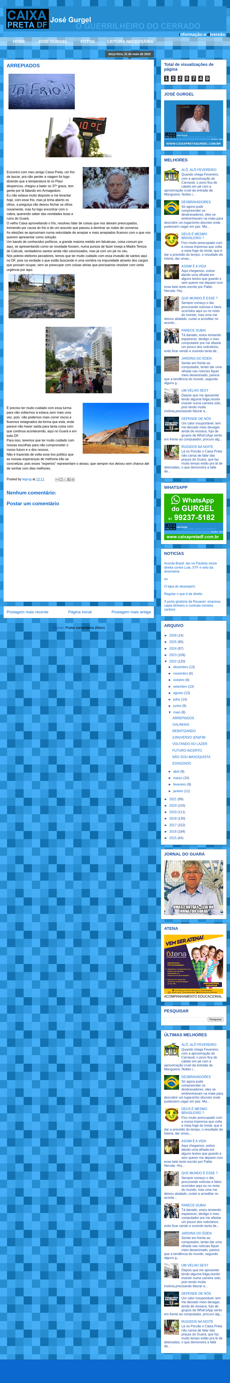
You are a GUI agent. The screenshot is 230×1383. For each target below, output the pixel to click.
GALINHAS (180, 724)
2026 (173, 635)
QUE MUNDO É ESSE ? (199, 298)
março (178, 778)
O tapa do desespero (179, 586)
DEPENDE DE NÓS (196, 418)
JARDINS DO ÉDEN (196, 358)
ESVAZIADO (181, 763)
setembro (180, 686)
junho (177, 706)
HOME (19, 41)
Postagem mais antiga (131, 612)
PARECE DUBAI (193, 330)
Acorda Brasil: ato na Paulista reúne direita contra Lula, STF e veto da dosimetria (190, 567)
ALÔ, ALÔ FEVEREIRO (198, 170)
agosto (178, 693)
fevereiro (180, 784)
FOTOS (87, 41)
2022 (173, 661)
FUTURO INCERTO (187, 750)
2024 (173, 648)
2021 (173, 799)
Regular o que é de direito (183, 594)
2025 (173, 642)
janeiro (178, 791)
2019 (173, 812)
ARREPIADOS (183, 718)
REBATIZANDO (184, 731)
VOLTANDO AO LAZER (189, 744)
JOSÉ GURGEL (53, 41)
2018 (173, 818)
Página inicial (80, 612)
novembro (181, 673)
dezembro (181, 667)
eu (166, 579)
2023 (173, 655)
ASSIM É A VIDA (193, 266)
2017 (173, 825)
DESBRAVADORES (196, 202)
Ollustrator (135, 1374)
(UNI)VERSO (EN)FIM (188, 737)
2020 (173, 805)
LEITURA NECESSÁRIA (130, 41)
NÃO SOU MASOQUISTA (191, 757)
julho (177, 699)
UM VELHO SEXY (194, 390)
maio (177, 712)
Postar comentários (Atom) (85, 627)
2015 (173, 838)
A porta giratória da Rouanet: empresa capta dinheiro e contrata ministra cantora (192, 605)
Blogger (171, 1374)
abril (176, 771)
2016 (173, 831)
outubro (179, 680)
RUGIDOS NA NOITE (197, 447)
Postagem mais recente (27, 612)
